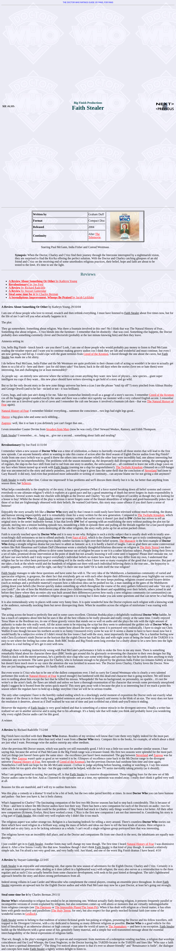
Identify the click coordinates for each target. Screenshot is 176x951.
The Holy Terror (149, 547)
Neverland (151, 470)
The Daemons (43, 907)
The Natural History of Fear (146, 328)
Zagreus (6, 423)
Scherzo (26, 483)
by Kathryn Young (43, 281)
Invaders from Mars (57, 429)
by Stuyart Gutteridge (27, 290)
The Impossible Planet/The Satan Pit (76, 907)
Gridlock (30, 913)
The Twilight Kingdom (129, 467)
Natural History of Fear (15, 410)
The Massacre (127, 540)
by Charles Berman (33, 294)
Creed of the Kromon (95, 353)
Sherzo (5, 416)
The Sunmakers (118, 926)
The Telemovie (94, 235)
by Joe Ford (26, 284)
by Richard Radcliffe (27, 287)
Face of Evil (80, 537)
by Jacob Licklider (51, 297)
